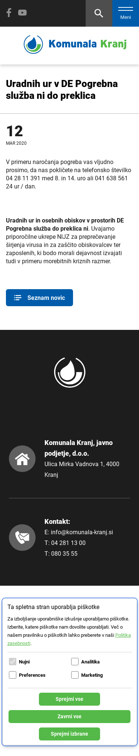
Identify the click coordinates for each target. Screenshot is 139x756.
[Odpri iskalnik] (99, 13)
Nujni (24, 662)
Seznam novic (39, 297)
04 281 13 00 (68, 542)
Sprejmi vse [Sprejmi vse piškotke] (69, 699)
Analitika (90, 662)
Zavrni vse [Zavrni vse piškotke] (69, 716)
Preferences (32, 675)
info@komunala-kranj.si (82, 532)
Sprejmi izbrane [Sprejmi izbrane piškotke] (69, 734)
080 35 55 (64, 553)
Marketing (92, 675)
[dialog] (69, 672)
